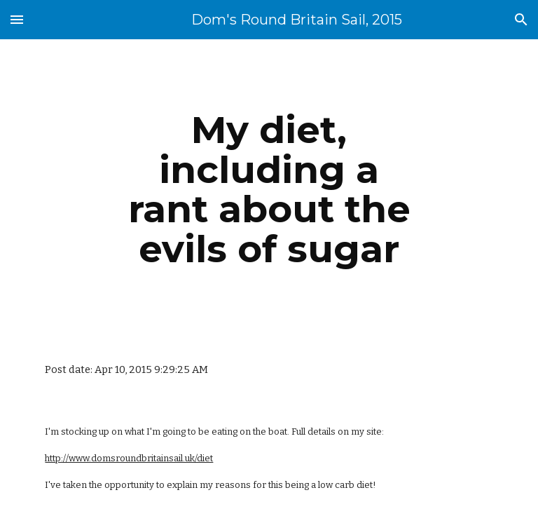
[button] (17, 19)
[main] (269, 189)
